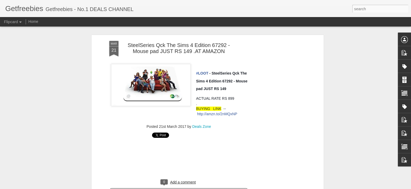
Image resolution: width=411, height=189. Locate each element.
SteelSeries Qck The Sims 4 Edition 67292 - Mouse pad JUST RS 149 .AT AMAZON (179, 48)
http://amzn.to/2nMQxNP (217, 114)
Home (33, 21)
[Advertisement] (178, 160)
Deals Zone (201, 126)
